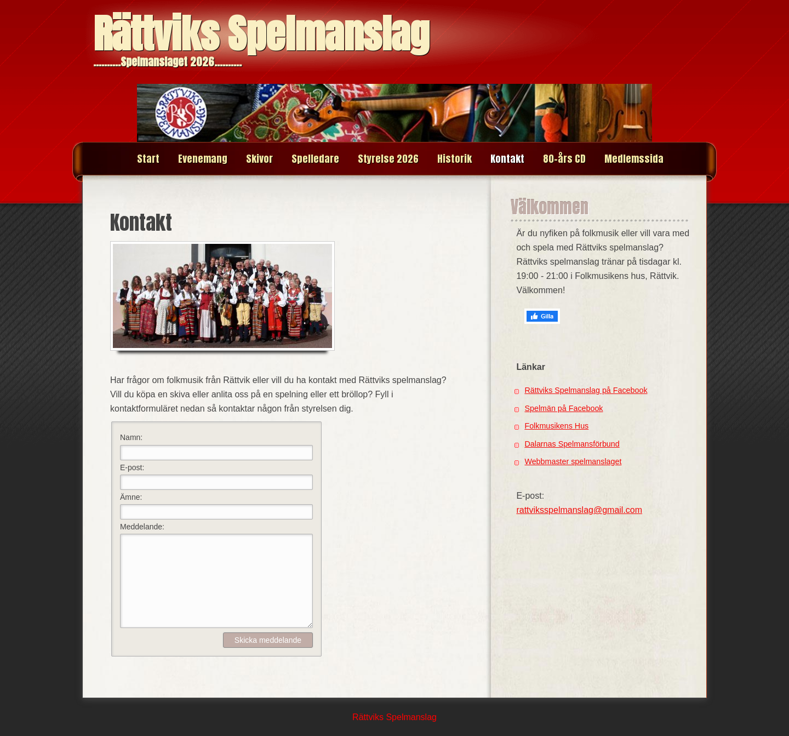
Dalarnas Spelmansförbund (571, 444)
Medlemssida (634, 158)
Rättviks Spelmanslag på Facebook (585, 390)
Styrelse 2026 (388, 158)
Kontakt (507, 158)
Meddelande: (142, 526)
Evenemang (202, 158)
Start (148, 158)
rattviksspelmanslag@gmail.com (579, 510)
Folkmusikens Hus (556, 425)
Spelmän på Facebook (563, 408)
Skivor (259, 158)
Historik (454, 158)
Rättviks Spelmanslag (261, 34)
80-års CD (564, 158)
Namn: (131, 437)
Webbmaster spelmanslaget (572, 461)
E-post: (132, 467)
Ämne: (131, 497)
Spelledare (315, 158)
